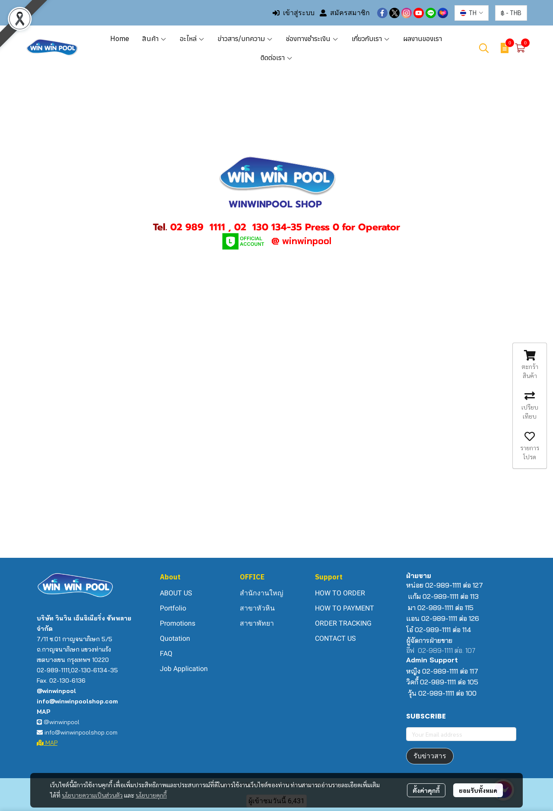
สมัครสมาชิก (345, 13)
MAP (47, 743)
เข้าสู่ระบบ (294, 13)
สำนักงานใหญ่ (261, 593)
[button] (471, 13)
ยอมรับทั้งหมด (478, 790)
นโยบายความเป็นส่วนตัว (92, 795)
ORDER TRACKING (343, 623)
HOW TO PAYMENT (344, 608)
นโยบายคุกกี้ (151, 795)
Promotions (177, 623)
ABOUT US (176, 593)
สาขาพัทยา (257, 623)
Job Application (184, 669)
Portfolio (173, 608)
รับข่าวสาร (429, 756)
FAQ (166, 653)
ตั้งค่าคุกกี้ (426, 790)
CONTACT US (335, 638)
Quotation (175, 638)
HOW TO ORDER (340, 593)
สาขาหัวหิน (257, 608)
